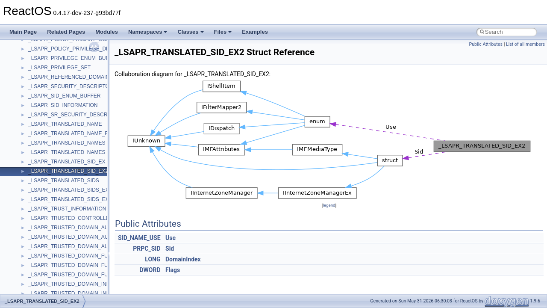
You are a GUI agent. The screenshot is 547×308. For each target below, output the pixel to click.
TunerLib (38, 227)
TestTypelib (41, 198)
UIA (32, 246)
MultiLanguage (45, 48)
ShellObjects (42, 151)
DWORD (149, 270)
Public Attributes (486, 44)
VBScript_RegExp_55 (53, 293)
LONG (152, 259)
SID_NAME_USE (139, 237)
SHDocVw (40, 133)
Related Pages (66, 32)
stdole (35, 170)
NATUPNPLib (43, 57)
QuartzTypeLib (45, 104)
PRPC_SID (146, 248)
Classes (190, 32)
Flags (172, 270)
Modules (106, 32)
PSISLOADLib (44, 86)
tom (32, 217)
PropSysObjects (46, 76)
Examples (255, 32)
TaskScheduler (45, 189)
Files (223, 32)
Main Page (23, 32)
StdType (37, 180)
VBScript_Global (47, 274)
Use (170, 237)
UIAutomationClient (50, 264)
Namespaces (148, 32)
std (31, 161)
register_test (42, 114)
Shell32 (36, 142)
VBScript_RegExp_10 (53, 283)
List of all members (525, 44)
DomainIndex (183, 259)
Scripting (38, 123)
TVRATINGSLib (46, 236)
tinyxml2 (37, 208)
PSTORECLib (44, 95)
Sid (169, 248)
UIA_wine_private (48, 255)
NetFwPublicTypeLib (51, 67)
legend (329, 205)
